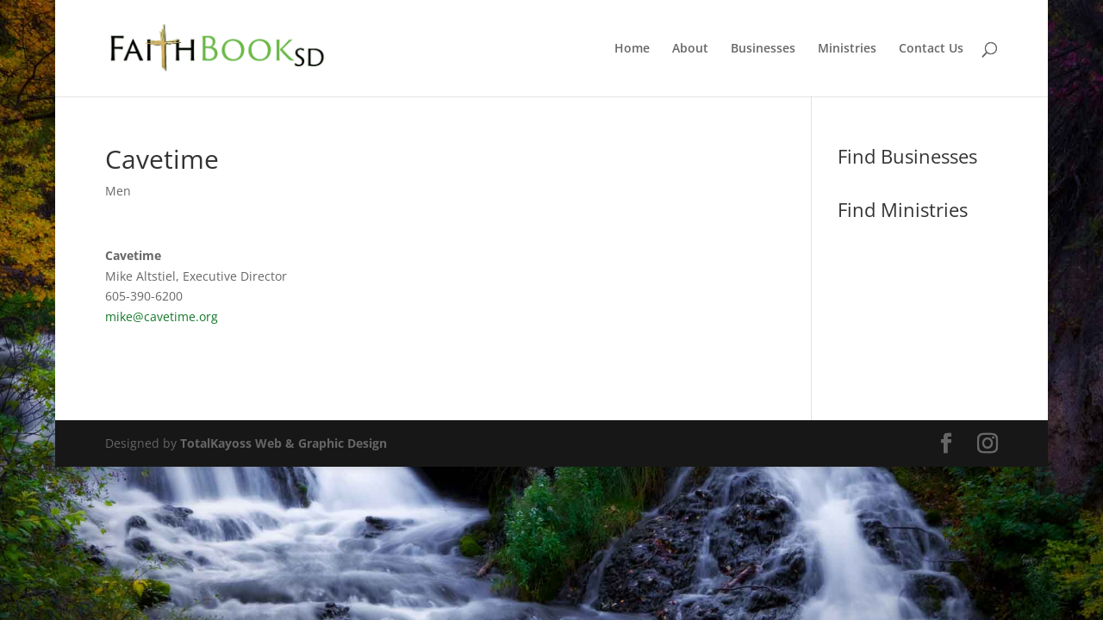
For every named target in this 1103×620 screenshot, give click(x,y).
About (690, 49)
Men (118, 191)
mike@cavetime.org (161, 316)
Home (632, 49)
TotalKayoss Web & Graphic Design (283, 443)
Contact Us (931, 49)
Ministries (847, 49)
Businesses (763, 49)
